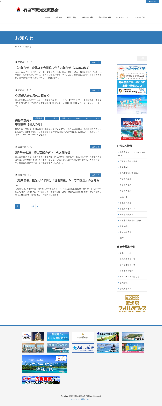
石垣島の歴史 (125, 203)
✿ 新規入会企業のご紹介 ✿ (32, 95)
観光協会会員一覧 (127, 259)
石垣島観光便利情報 (128, 161)
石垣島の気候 (125, 191)
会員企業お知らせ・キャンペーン (131, 154)
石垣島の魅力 (125, 185)
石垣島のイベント (127, 209)
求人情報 (124, 283)
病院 (122, 238)
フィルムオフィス (92, 118)
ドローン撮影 (52, 118)
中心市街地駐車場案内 (129, 173)
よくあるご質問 (126, 271)
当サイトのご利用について (81, 399)
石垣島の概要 (125, 179)
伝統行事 (124, 197)
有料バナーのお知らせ (129, 277)
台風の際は (124, 226)
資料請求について (127, 265)
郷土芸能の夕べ (126, 214)
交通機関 (124, 167)
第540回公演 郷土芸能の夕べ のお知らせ (42, 152)
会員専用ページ (126, 289)
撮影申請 (38, 118)
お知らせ (95, 62)
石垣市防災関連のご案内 (130, 220)
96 (33, 206)
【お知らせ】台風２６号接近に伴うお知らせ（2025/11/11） (53, 67)
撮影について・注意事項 (71, 118)
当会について (125, 253)
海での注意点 (125, 232)
